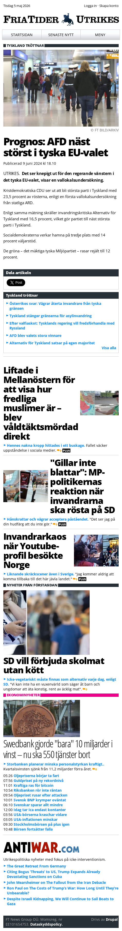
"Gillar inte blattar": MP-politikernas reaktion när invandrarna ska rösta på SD (82, 486)
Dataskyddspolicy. (46, 924)
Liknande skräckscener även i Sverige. (40, 574)
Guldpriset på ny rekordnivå (38, 780)
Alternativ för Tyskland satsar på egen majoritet (52, 342)
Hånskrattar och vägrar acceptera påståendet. (48, 519)
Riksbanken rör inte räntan (38, 790)
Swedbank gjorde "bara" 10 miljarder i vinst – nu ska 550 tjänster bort (57, 749)
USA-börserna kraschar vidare (40, 814)
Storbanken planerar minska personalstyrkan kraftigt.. (55, 764)
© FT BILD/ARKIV (105, 130)
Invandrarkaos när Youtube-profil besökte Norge (34, 550)
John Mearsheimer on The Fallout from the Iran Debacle (56, 882)
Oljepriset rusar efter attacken (40, 795)
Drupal (112, 919)
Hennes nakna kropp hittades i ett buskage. (46, 445)
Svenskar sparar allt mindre (38, 804)
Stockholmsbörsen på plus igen (41, 824)
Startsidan (22, 34)
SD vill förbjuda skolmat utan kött (53, 665)
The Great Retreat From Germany (36, 866)
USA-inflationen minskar (36, 819)
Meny (100, 34)
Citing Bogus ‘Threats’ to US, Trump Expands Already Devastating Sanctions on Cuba (53, 874)
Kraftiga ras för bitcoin (33, 785)
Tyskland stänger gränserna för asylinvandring (51, 315)
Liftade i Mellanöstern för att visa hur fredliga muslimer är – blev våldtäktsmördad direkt (40, 403)
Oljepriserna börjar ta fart (36, 775)
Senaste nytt (61, 34)
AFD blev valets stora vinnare (35, 335)
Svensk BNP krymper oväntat (40, 800)
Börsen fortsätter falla (33, 829)
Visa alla (109, 347)
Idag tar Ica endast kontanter (40, 809)
